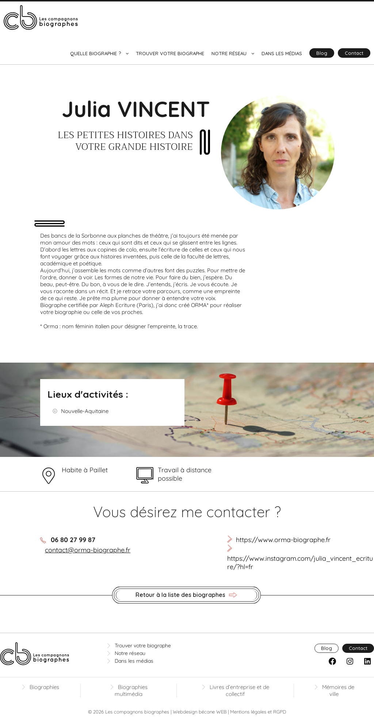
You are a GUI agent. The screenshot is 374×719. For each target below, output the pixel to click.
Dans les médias (282, 53)
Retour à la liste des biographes (186, 595)
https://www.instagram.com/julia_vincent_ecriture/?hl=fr (300, 562)
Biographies (44, 687)
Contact (354, 53)
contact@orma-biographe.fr (87, 550)
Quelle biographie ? (95, 53)
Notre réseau (229, 53)
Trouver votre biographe (170, 53)
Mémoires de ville (338, 690)
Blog (321, 53)
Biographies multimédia (131, 690)
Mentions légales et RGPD (258, 712)
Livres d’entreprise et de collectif (239, 690)
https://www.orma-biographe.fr (283, 540)
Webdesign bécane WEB (199, 712)
